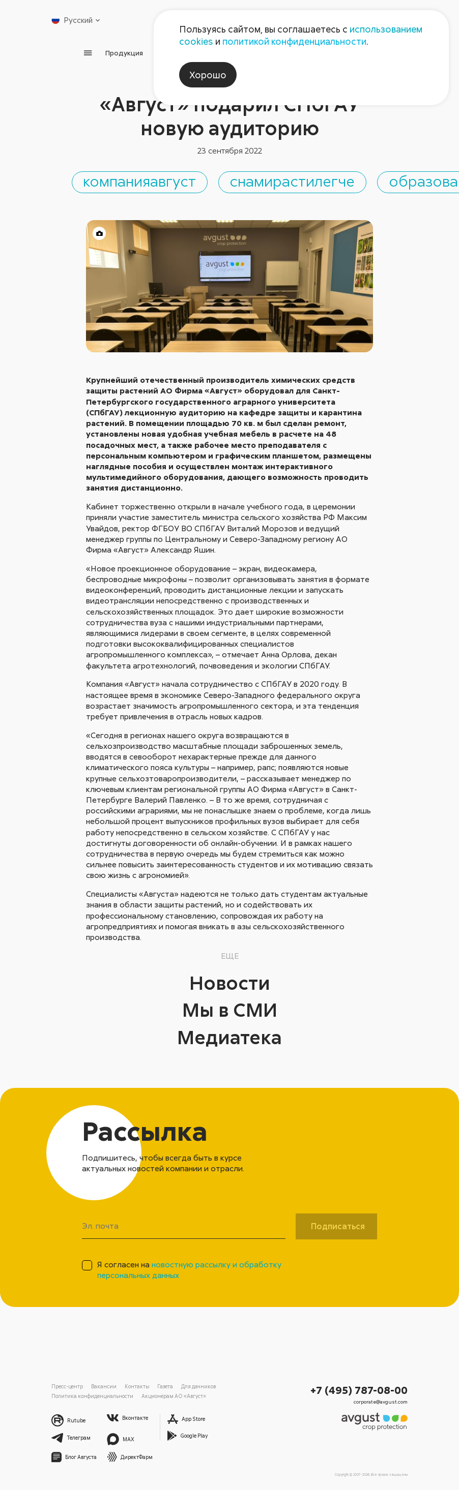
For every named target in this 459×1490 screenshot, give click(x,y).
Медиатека (230, 1038)
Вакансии (103, 1387)
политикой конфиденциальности (294, 41)
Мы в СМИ (229, 1010)
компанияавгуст (156, 181)
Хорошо (207, 74)
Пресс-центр (67, 1387)
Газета (160, 1387)
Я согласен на (189, 1271)
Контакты (133, 1387)
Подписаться (338, 1228)
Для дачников (193, 1387)
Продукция (124, 52)
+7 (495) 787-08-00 (360, 1390)
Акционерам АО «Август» (166, 1396)
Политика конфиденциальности (89, 1396)
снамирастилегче (324, 181)
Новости (229, 983)
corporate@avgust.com (382, 1401)
